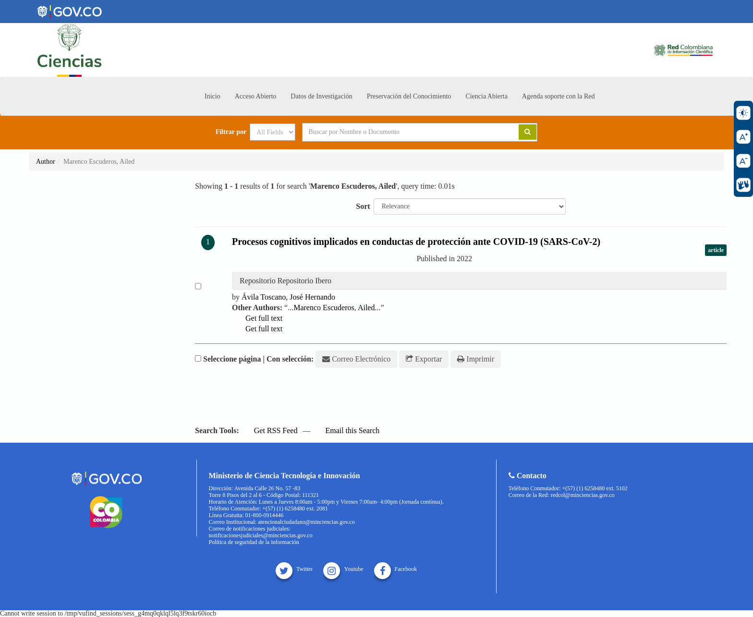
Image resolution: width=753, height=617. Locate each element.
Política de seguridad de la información (254, 542)
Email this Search (347, 430)
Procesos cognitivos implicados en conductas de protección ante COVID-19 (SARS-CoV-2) (416, 241)
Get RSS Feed (271, 430)
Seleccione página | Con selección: (258, 359)
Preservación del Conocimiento (409, 96)
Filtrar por (231, 132)
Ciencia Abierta (486, 96)
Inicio (212, 96)
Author (45, 161)
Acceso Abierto (256, 96)
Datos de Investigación (321, 96)
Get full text (259, 318)
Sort (363, 206)
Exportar (424, 359)
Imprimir (475, 359)
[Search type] (272, 132)
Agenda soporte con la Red (558, 96)
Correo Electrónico (356, 359)
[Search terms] (399, 132)
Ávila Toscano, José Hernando (288, 297)
